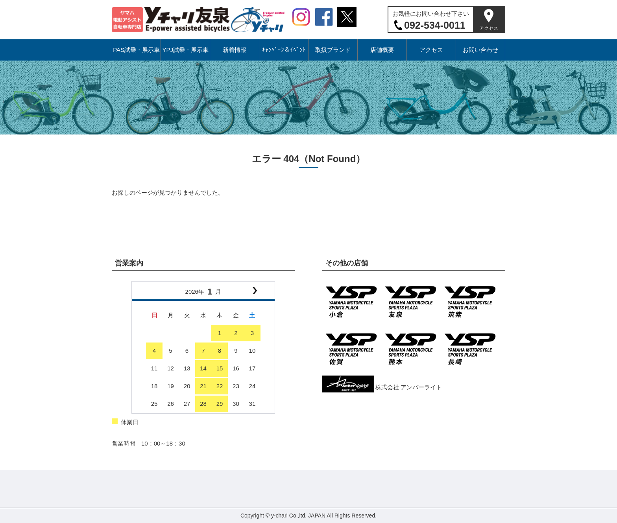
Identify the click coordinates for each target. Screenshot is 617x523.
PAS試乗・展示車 (136, 49)
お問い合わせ (480, 49)
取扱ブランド (333, 49)
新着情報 (234, 49)
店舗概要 (382, 49)
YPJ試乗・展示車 (185, 49)
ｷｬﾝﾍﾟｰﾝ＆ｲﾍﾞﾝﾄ (284, 49)
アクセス (488, 28)
